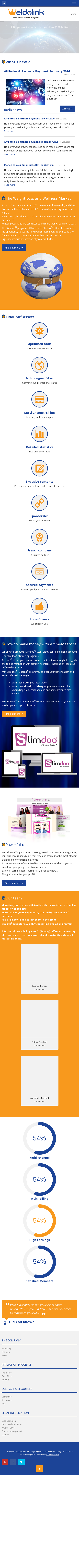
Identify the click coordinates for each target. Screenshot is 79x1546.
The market (7, 1372)
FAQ (4, 1403)
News (4, 1355)
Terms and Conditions (12, 1424)
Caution (5, 1434)
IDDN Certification (52, 1455)
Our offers (6, 1376)
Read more (9, 131)
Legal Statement (9, 1421)
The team (6, 1352)
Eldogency (6, 1348)
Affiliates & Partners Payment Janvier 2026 (29, 118)
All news (67, 108)
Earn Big (5, 1379)
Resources (6, 1400)
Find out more (14, 247)
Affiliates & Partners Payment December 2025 (31, 141)
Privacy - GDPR (8, 1427)
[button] (4, 3)
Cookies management (12, 1431)
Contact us (6, 1396)
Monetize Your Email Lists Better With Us (28, 164)
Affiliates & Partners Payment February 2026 (37, 71)
